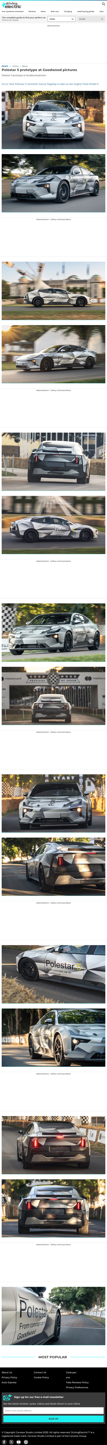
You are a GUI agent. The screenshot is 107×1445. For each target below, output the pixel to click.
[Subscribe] (53, 1410)
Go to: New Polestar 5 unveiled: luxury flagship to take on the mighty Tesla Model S (50, 84)
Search (103, 4)
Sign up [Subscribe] (53, 1419)
